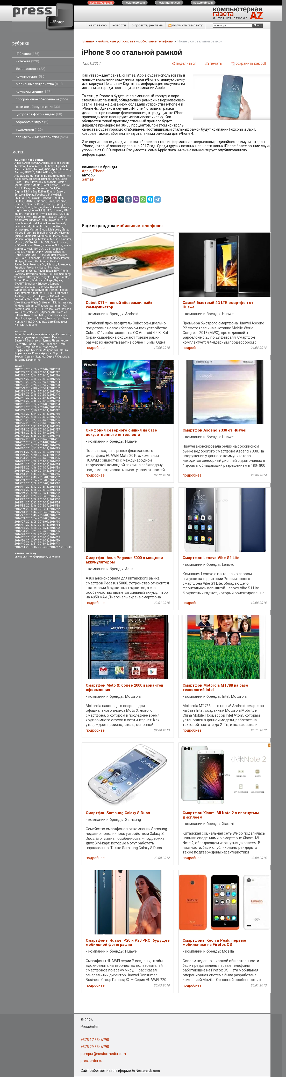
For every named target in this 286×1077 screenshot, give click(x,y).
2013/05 (20, 407)
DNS (27, 191)
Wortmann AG (58, 305)
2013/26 (20, 423)
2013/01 (20, 404)
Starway (54, 283)
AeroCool (20, 166)
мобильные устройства (39, 84)
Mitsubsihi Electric (49, 236)
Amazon (20, 169)
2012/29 (20, 388)
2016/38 (43, 540)
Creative (65, 185)
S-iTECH (53, 274)
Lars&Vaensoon (58, 321)
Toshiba (37, 293)
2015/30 (54, 499)
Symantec (20, 290)
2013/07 (43, 407)
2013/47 (31, 439)
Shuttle (64, 277)
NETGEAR (21, 324)
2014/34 (54, 464)
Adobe (45, 163)
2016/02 (54, 515)
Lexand (60, 223)
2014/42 (54, 470)
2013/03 (43, 404)
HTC (48, 210)
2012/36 (54, 391)
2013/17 (20, 417)
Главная (88, 41)
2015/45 (43, 512)
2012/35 (43, 391)
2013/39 (31, 432)
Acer (27, 163)
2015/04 (31, 480)
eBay (34, 191)
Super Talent (37, 286)
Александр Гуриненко (55, 334)
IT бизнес (27, 54)
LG (28, 226)
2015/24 (31, 496)
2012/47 (43, 401)
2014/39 (20, 470)
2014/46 (54, 474)
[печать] (213, 63)
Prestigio (20, 267)
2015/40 (31, 509)
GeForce (61, 201)
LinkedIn (37, 226)
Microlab (64, 232)
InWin (43, 214)
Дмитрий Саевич (26, 344)
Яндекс (30, 318)
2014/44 (31, 474)
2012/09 (20, 372)
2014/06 (20, 445)
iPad (66, 214)
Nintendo (48, 245)
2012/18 (31, 379)
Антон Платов (52, 337)
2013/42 (20, 435)
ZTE (37, 312)
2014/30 (54, 461)
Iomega (52, 214)
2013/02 (31, 404)
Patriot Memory (50, 258)
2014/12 (43, 448)
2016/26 (54, 531)
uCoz (35, 296)
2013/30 (20, 426)
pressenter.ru (91, 1061)
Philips (19, 261)
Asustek (20, 175)
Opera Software (54, 252)
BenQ (47, 175)
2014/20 (31, 455)
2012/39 (43, 394)
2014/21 (43, 455)
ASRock (47, 172)
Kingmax (41, 321)
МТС (42, 315)
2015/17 (43, 490)
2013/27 (31, 423)
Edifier (42, 191)
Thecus (63, 290)
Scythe (35, 277)
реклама (54, 556)
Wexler (67, 302)
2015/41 (43, 509)
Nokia (58, 245)
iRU (34, 217)
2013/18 (31, 417)
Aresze (50, 318)
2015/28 (31, 499)
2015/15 (20, 490)
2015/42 (54, 509)
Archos (19, 172)
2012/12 (54, 372)
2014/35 (20, 467)
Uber (27, 296)
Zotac (30, 312)
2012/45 (20, 401)
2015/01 (43, 477)
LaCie (64, 220)
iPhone (19, 217)
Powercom (64, 264)
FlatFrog (20, 197)
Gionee (19, 207)
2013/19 (43, 417)
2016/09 (43, 521)
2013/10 (31, 410)
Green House (51, 207)
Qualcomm (21, 270)
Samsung (65, 274)
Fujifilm (58, 197)
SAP (28, 277)
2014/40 (31, 470)
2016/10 (54, 521)
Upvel (42, 296)
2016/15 (20, 528)
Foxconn (35, 197)
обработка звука (32, 122)
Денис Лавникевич (56, 340)
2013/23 (31, 420)
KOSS (44, 220)
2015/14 (54, 486)
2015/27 (20, 499)
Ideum (18, 214)
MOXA (29, 242)
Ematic (51, 191)
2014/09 (54, 445)
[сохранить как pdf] (248, 63)
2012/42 (31, 397)
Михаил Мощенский (45, 350)
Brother (45, 179)
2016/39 (54, 540)
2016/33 (31, 537)
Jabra (42, 217)
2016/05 (43, 518)
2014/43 (20, 474)
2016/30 (43, 534)
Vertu (30, 299)
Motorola (43, 239)
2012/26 (31, 385)
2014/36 (31, 467)
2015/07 (20, 483)
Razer (41, 270)
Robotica (20, 274)
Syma (57, 286)
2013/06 (31, 407)
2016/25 (43, 531)
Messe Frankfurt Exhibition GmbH (36, 232)
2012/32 (54, 388)
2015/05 (43, 480)
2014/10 (20, 448)
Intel (36, 214)
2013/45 (54, 435)
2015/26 (54, 496)
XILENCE (38, 309)
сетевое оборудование (38, 107)
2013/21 (20, 420)
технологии (29, 129)
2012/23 (43, 382)
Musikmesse (59, 242)
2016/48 (66, 547)
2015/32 (31, 502)
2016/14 (54, 524)
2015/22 (54, 493)
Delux (59, 188)
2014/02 (20, 442)
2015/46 (54, 512)
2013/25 (54, 420)
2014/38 (54, 467)
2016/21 (43, 528)
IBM (66, 210)
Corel (45, 185)
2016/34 (43, 537)
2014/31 (20, 464)
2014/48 (31, 477)
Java (50, 217)
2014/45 (43, 474)
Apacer (41, 318)
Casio (63, 179)
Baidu (29, 175)
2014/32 (31, 464)
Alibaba (49, 166)
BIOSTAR (65, 175)
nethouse (27, 245)
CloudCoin (50, 182)
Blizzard (34, 179)
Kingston (34, 220)
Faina (18, 334)
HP (42, 210)
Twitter (19, 296)
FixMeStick (55, 194)
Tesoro (32, 324)
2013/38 (20, 432)
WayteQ (36, 302)
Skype (49, 280)
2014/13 (54, 448)
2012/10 (31, 372)
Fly (27, 197)
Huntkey (20, 321)
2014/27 (20, 461)
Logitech (57, 226)
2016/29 (31, 534)
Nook (29, 248)
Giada (49, 204)
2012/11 (43, 372)
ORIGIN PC (39, 255)
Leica (41, 223)
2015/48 (31, 515)
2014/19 (20, 455)
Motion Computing (26, 239)
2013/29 (54, 423)
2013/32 (43, 426)
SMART (19, 283)
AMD (29, 169)
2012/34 (31, 391)
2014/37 (43, 467)
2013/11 (43, 410)
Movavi (19, 242)
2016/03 (20, 518)
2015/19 (20, 493)
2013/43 (31, 435)
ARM (38, 172)
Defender (42, 188)
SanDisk (20, 277)
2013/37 (54, 429)
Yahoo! (49, 309)
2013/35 (31, 429)
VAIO (51, 296)
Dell (52, 188)
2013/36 (43, 429)
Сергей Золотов (35, 356)
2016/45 (31, 547)
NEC (17, 245)
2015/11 (20, 486)
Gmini (28, 207)
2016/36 (20, 540)
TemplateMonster (38, 290)
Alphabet (61, 166)
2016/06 (54, 518)
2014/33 (43, 464)
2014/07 (31, 445)
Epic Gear (63, 318)
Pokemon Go (37, 264)
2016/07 (20, 521)
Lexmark (20, 226)
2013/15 (43, 413)
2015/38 (54, 505)
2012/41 (20, 397)
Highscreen (22, 210)
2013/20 (54, 417)
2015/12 (31, 486)
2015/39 (20, 509)
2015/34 (54, 502)
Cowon (54, 185)
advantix (56, 163)
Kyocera (54, 220)
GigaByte (60, 204)
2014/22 (54, 455)
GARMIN (29, 201)
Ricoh (49, 270)
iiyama (28, 214)
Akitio (30, 166)
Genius (31, 204)
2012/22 (31, 382)
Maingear (54, 229)
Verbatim (20, 299)
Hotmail (35, 210)
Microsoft (30, 236)
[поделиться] (184, 63)
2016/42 (43, 543)
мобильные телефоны (156, 41)
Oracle (26, 255)
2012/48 (54, 401)
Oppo (18, 255)
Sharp (55, 277)
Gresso (65, 207)
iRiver (27, 217)
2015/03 (20, 480)
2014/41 (43, 470)
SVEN (49, 286)
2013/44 (43, 435)
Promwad (53, 267)
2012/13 (20, 375)
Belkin (39, 175)
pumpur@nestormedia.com (103, 1054)
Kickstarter (21, 220)
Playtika (19, 318)
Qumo (32, 270)
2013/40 (43, 432)
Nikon (37, 245)
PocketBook (21, 264)
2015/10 (54, 483)
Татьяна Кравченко (27, 359)
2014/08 (43, 445)
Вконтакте (31, 315)
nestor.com (101, 2)
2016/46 (43, 547)
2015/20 (31, 493)
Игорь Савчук (32, 347)
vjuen (36, 334)
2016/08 (31, 521)
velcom (59, 296)
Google (37, 207)
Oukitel (51, 255)
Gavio (50, 201)
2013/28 (43, 423)
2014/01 (54, 439)
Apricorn (65, 169)
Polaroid (51, 264)
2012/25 (20, 385)
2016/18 (31, 528)
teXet (54, 290)
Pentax (65, 258)
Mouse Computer (60, 239)
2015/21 (43, 493)
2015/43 (20, 512)
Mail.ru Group (38, 229)
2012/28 (54, 385)
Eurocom (20, 194)
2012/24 (54, 382)
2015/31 (20, 502)
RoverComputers (36, 274)
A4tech (19, 163)
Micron (19, 236)
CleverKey (36, 182)
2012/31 (43, 388)
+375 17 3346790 (95, 1040)
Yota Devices (63, 309)
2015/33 (43, 502)
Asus (56, 172)
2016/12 (31, 524)
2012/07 (43, 369)
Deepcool (29, 188)
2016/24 (31, 531)
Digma (19, 191)
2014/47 (20, 477)
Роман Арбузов (42, 353)
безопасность (30, 69)
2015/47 (20, 515)
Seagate (46, 277)
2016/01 (43, 515)
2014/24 (31, 458)
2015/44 (31, 512)
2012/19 (43, 379)
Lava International (26, 223)
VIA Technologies (46, 299)
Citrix (26, 182)
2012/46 (31, 401)
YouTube (20, 312)
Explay (30, 194)
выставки (21, 556)
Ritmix (64, 270)
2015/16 (31, 490)
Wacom (25, 302)
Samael (27, 334)
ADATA (35, 163)
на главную (98, 25)
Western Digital (51, 302)
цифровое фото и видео (39, 114)
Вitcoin (19, 315)
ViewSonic (64, 299)
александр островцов (28, 337)
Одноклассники (57, 315)
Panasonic (33, 258)
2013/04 (54, 404)
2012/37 (20, 394)
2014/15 (31, 452)
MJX (65, 236)
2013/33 (54, 426)
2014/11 (31, 448)
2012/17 (20, 379)
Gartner (41, 201)
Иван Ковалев (48, 344)
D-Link (19, 188)
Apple (55, 169)
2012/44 (54, 397)
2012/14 (31, 375)
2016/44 (20, 547)
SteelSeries (21, 286)
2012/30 (31, 388)
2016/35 (54, 537)
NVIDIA (38, 248)
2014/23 (20, 458)
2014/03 (31, 442)
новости (119, 25)
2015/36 (31, 505)
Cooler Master (32, 185)
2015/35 (20, 505)
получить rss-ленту (185, 25)
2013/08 (54, 407)
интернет (27, 61)
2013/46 (20, 439)
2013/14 (31, 413)
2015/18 (54, 490)
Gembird (20, 204)
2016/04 (31, 518)
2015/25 (43, 496)
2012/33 (20, 391)
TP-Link (48, 293)
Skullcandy (38, 280)
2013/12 (54, 410)
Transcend (61, 293)
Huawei (57, 210)
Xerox (18, 309)
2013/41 (54, 432)
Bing (55, 175)
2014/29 (43, 461)
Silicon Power (22, 280)
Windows (42, 305)
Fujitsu (19, 201)
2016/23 (20, 531)
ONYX (40, 252)
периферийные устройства (42, 137)
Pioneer (28, 261)
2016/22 (54, 528)
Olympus (28, 252)
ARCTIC (29, 172)
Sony (27, 283)
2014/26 (54, 458)
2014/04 (43, 442)
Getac (40, 204)
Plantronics (41, 261)
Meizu (65, 229)
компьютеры (31, 76)
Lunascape (21, 229)
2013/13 (20, 413)
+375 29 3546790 (95, 1047)
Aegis (65, 163)
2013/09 (20, 410)
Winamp (31, 305)
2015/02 (54, 477)
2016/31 (54, 534)
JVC (63, 217)
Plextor (54, 261)
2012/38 (31, 394)
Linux (47, 226)
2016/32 (20, 537)
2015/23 (20, 496)
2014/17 (43, 452)
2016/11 (20, 524)
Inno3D (30, 321)
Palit (23, 258)
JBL (56, 217)
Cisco (18, 182)
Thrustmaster (23, 293)
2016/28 (20, 534)
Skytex (58, 280)
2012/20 (54, 379)
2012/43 (43, 397)
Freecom (47, 197)
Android (38, 169)
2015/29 (43, 499)
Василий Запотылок (28, 340)
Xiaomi (27, 309)
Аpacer (45, 312)
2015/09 (43, 483)
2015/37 (43, 505)
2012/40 (54, 394)
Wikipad (20, 305)
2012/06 (31, 369)
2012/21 (20, 382)
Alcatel (39, 166)
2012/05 (20, 369)
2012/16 (54, 375)
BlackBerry (21, 179)
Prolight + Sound (37, 267)
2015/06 (54, 480)
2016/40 (20, 543)
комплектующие (34, 91)
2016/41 (31, 543)
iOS (61, 214)
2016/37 (31, 540)
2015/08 (31, 483)
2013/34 (20, 429)
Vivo (17, 302)
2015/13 (43, 486)
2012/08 (54, 369)
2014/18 (54, 452)
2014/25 (43, 458)
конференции (38, 556)
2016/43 (54, 543)
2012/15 (43, 375)
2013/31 (31, 426)
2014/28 (31, 461)
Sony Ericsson (39, 283)
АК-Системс (59, 312)
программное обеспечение (42, 99)
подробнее (95, 348)
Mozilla (39, 242)
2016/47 (54, 547)
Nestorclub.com (148, 1071)
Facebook (41, 194)
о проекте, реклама (147, 25)
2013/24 (43, 420)
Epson (60, 191)
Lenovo (50, 223)
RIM (56, 270)
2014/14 (20, 452)
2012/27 (43, 385)
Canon (55, 179)
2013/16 (54, 413)
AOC (47, 169)
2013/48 (43, 439)
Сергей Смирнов (58, 356)
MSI (47, 242)
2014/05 (54, 442)
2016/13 (43, 524)
